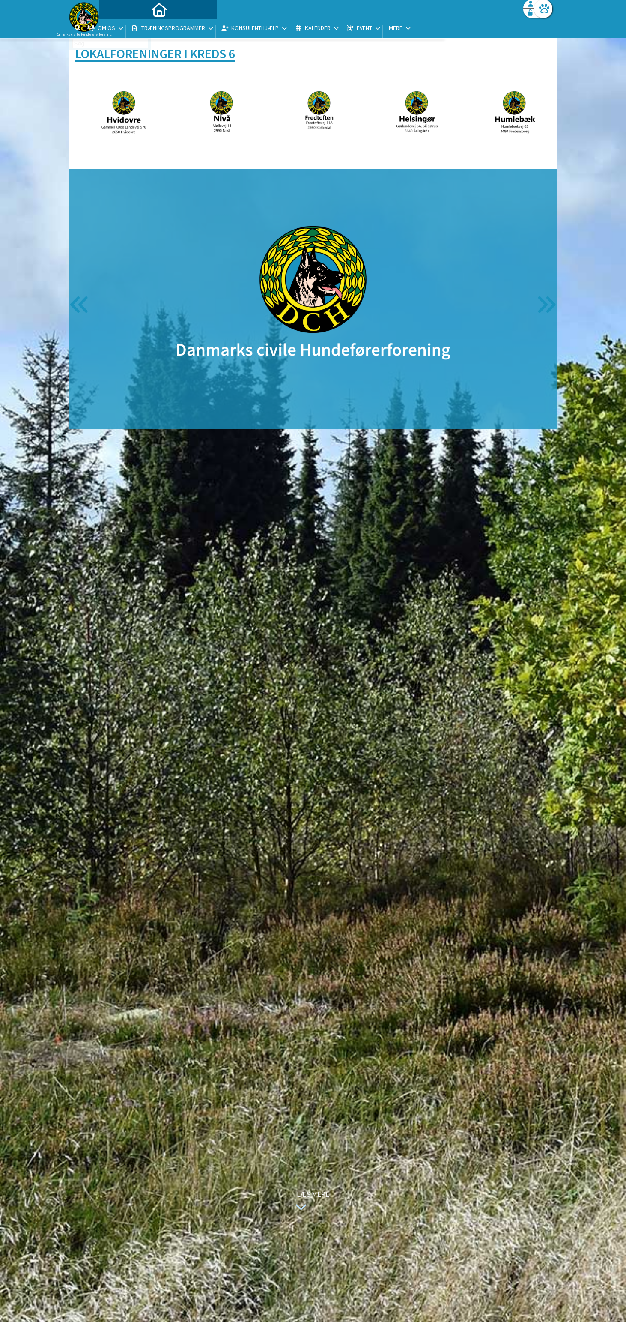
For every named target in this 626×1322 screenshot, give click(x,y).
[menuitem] (122, 29)
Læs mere (310, 1202)
